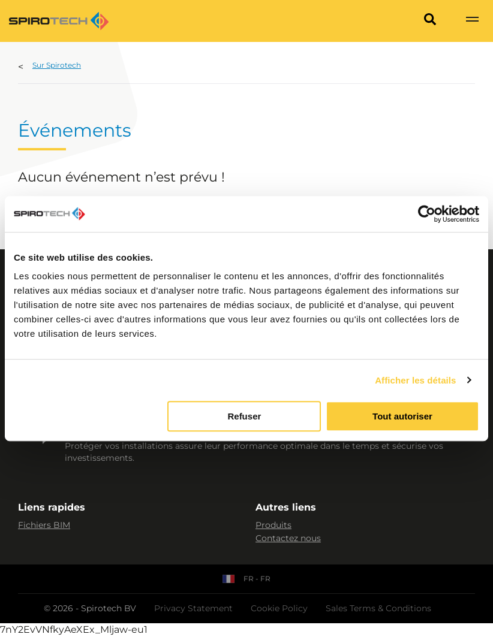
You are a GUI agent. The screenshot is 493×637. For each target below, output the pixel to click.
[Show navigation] (472, 21)
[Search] (430, 21)
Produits (273, 525)
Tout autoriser (402, 416)
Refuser (244, 416)
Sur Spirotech (56, 65)
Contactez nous (288, 538)
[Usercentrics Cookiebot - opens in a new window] (426, 214)
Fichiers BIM (44, 525)
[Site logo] (59, 21)
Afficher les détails (415, 380)
